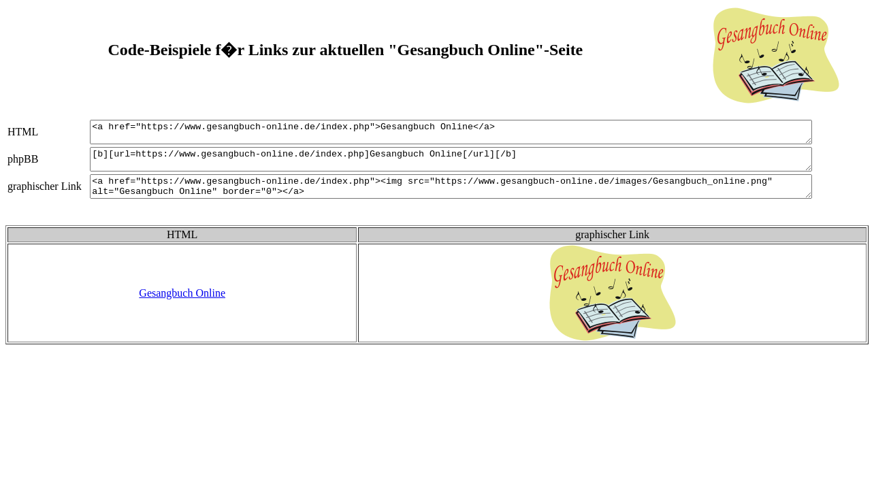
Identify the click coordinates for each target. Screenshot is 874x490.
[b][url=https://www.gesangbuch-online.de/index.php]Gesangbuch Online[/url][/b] (466, 165)
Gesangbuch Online (182, 305)
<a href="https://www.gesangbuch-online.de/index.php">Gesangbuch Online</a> (466, 134)
